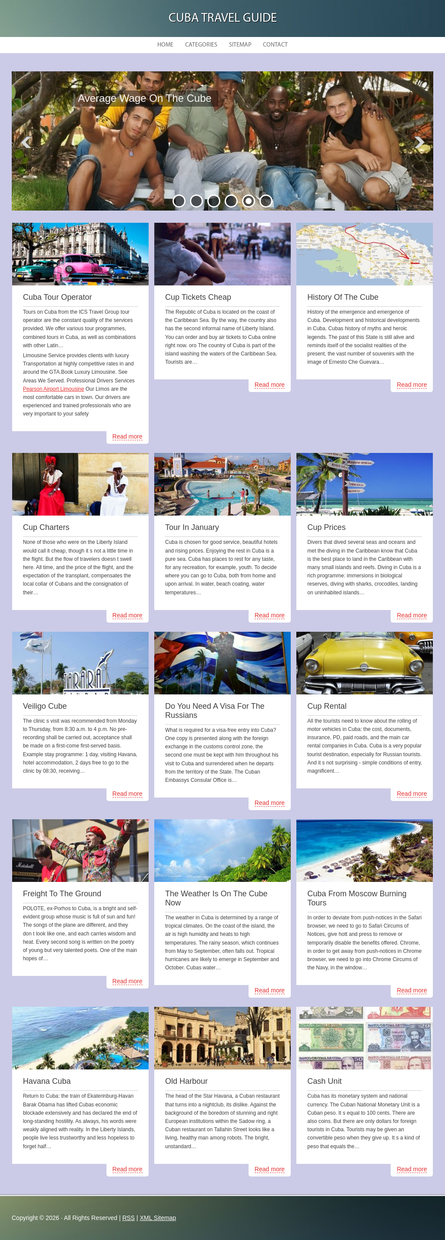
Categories (201, 45)
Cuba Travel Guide (223, 18)
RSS (128, 1217)
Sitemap (240, 45)
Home (165, 45)
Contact (275, 45)
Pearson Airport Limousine (53, 389)
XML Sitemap (158, 1217)
